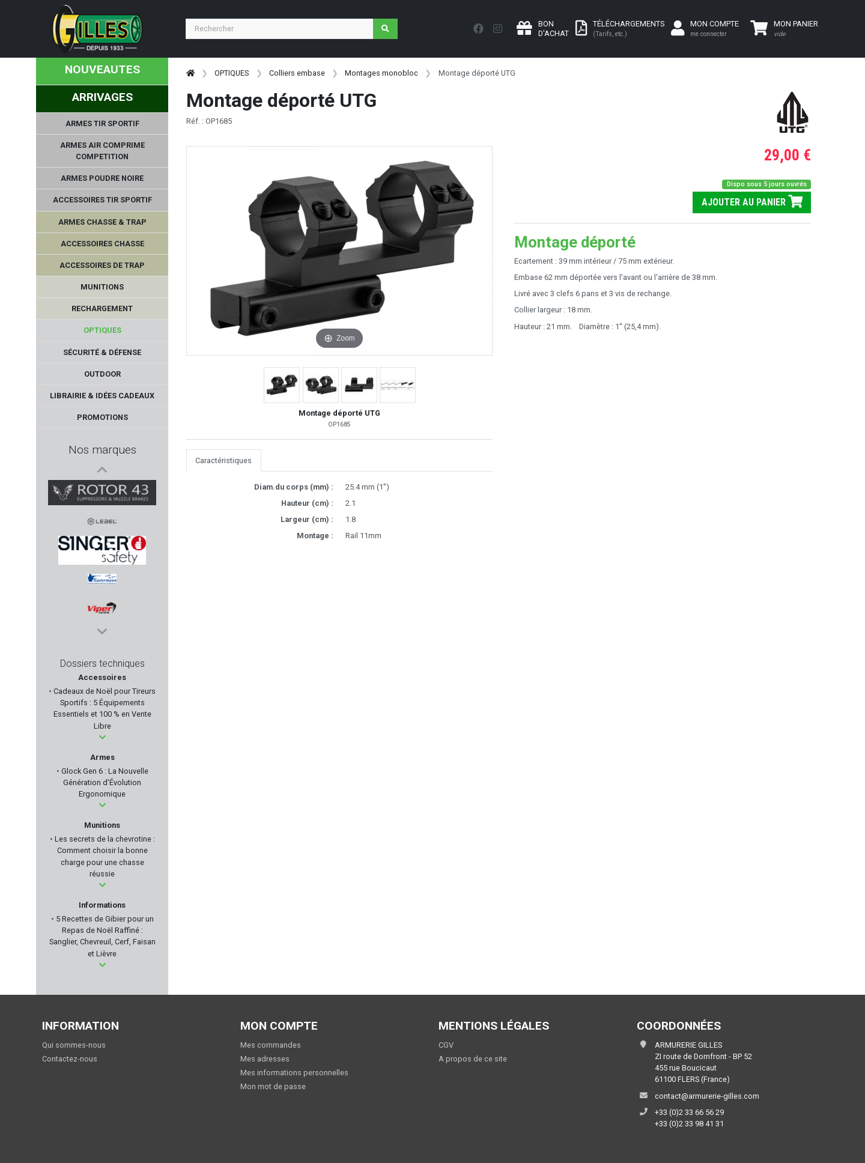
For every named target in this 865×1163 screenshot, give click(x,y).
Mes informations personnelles (294, 1072)
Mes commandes (270, 1044)
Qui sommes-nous (74, 1044)
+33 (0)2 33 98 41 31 (689, 1123)
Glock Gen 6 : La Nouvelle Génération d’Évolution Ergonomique (103, 782)
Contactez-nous (69, 1058)
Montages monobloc (381, 72)
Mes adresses (265, 1058)
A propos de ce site (473, 1058)
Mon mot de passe (273, 1086)
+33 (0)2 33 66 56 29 (689, 1112)
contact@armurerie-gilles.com (707, 1096)
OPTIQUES (231, 72)
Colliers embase (297, 72)
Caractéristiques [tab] (223, 460)
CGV (446, 1044)
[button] (102, 737)
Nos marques (102, 450)
